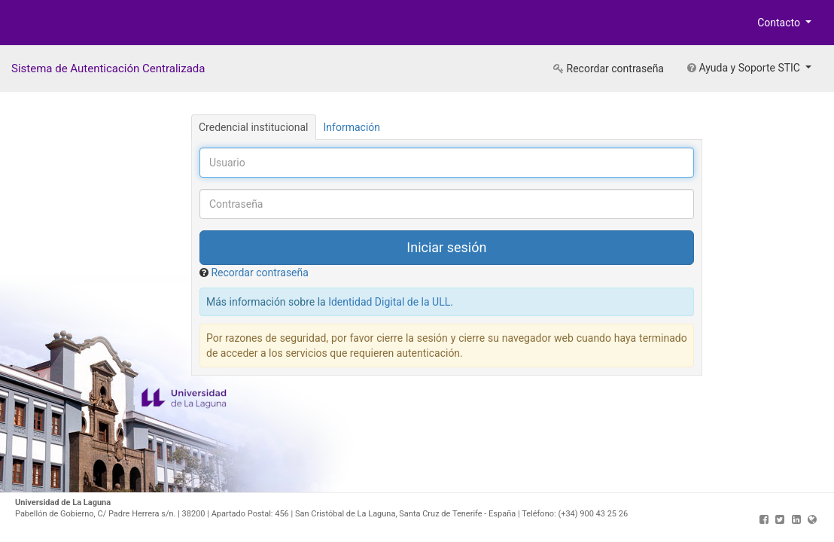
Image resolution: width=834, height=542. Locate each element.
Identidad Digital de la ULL (389, 302)
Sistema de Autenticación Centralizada (108, 68)
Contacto (779, 23)
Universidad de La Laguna (60, 26)
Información (352, 127)
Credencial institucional (254, 127)
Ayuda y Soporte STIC (744, 68)
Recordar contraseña (608, 68)
